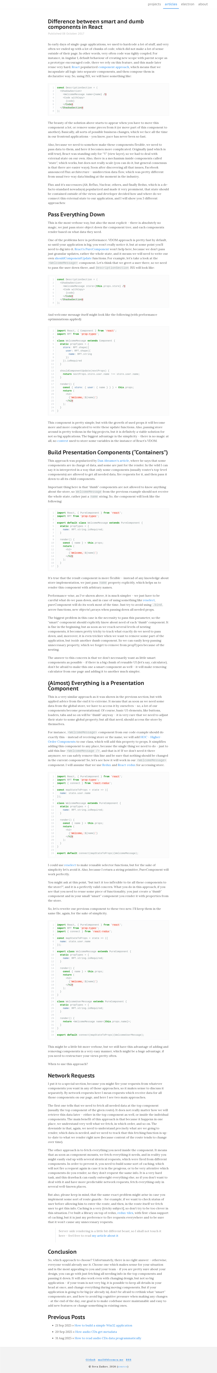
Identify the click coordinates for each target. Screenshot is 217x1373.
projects (154, 4)
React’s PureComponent (92, 249)
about (203, 4)
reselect (149, 598)
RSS (129, 1357)
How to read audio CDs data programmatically (108, 1335)
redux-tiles (125, 1210)
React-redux (127, 762)
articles (171, 4)
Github (91, 1357)
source (122, 1363)
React (76, 67)
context (62, 440)
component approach (113, 67)
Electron (187, 4)
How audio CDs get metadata (96, 1329)
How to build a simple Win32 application (103, 1322)
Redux (106, 762)
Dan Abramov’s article (113, 460)
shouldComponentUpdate (73, 258)
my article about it (105, 1233)
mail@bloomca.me (110, 1357)
